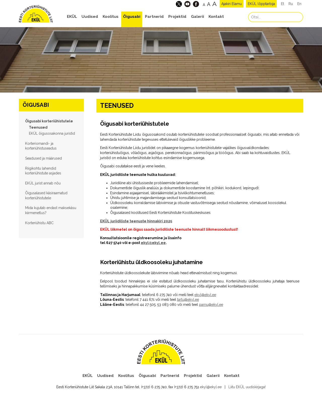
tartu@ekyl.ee (188, 300)
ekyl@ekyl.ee (153, 243)
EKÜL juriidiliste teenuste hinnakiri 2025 (136, 221)
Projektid (177, 16)
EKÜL (72, 16)
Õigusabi (131, 16)
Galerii (197, 16)
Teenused (38, 127)
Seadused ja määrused (43, 158)
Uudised (90, 16)
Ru (291, 4)
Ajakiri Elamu (231, 4)
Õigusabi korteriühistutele (49, 121)
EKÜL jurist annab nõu (43, 183)
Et (282, 4)
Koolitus (110, 16)
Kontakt (216, 16)
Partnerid (154, 16)
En (299, 4)
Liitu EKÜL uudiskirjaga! (247, 387)
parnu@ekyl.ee (211, 305)
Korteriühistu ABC (39, 223)
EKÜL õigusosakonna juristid (52, 133)
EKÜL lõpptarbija (261, 4)
